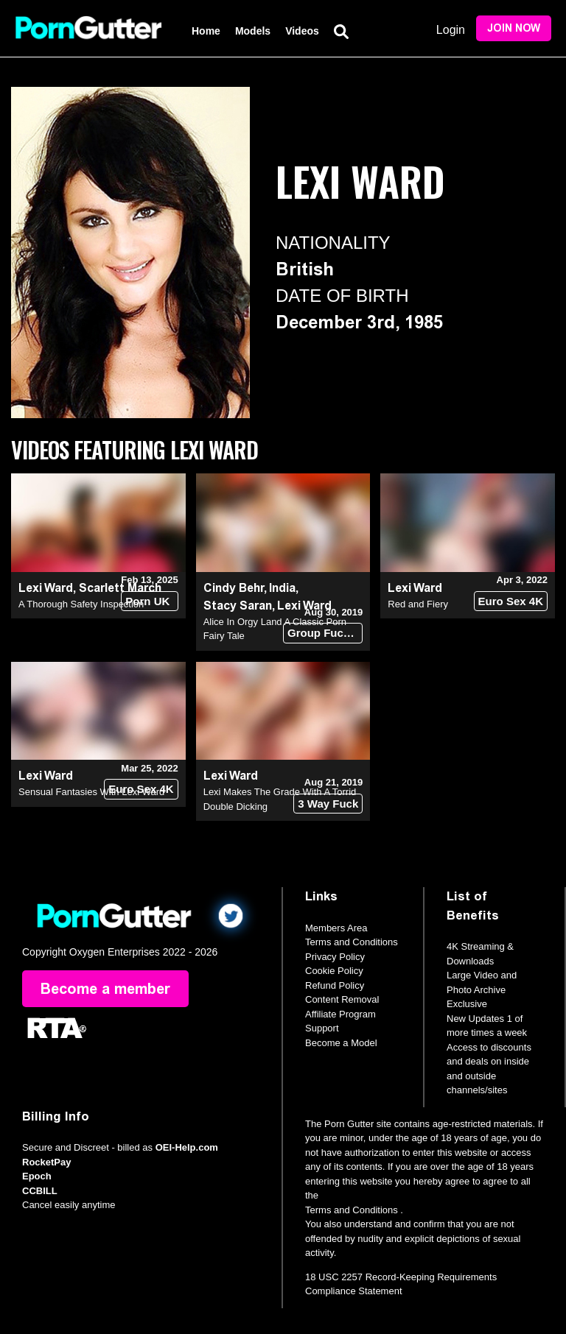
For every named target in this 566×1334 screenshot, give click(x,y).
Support (322, 1028)
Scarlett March (120, 588)
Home (206, 31)
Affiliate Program (340, 1014)
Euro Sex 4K (510, 601)
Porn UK (147, 601)
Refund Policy (334, 985)
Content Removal (342, 999)
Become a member (105, 989)
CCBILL (39, 1190)
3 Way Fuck (328, 803)
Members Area (336, 928)
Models (252, 31)
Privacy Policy (335, 956)
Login (450, 30)
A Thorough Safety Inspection (81, 604)
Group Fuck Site (325, 633)
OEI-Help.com (187, 1147)
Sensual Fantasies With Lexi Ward (91, 791)
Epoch (37, 1176)
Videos (302, 31)
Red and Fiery (418, 604)
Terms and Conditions (351, 941)
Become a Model (341, 1042)
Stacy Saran (237, 606)
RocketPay (46, 1162)
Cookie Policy (334, 970)
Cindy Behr (233, 588)
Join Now (513, 28)
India (282, 588)
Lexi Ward (45, 588)
